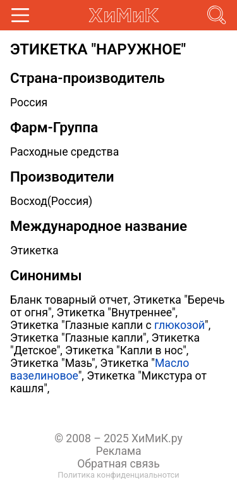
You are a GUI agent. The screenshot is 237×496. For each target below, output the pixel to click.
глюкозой (179, 325)
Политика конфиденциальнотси (118, 475)
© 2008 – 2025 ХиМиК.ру (118, 438)
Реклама (118, 451)
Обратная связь (118, 463)
